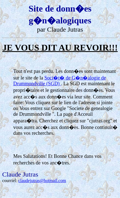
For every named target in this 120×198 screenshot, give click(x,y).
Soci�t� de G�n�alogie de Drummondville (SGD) (59, 80)
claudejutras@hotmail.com (42, 180)
